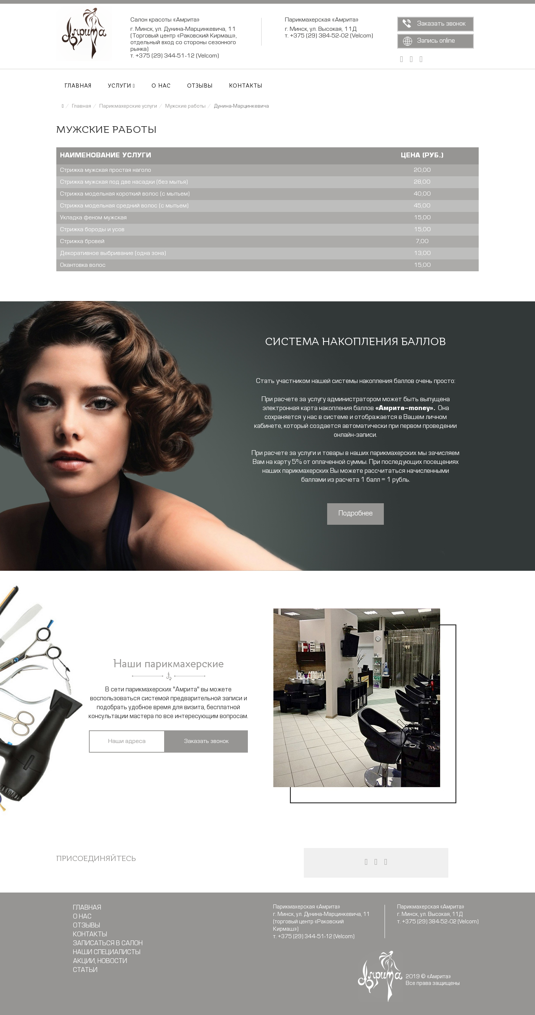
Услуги (119, 86)
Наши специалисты (106, 953)
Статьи (85, 970)
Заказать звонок (441, 24)
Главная (78, 86)
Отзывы (200, 86)
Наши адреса (127, 741)
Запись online (436, 41)
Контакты (245, 86)
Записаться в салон (108, 944)
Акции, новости (100, 962)
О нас (161, 86)
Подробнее (355, 514)
